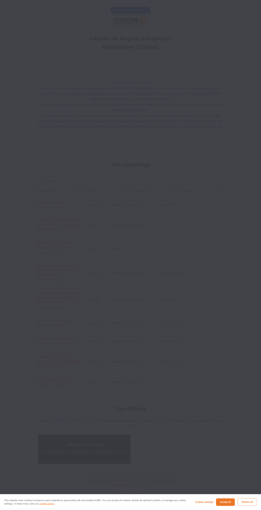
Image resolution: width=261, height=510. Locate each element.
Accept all (225, 502)
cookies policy (46, 503)
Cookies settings (204, 502)
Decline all (247, 502)
